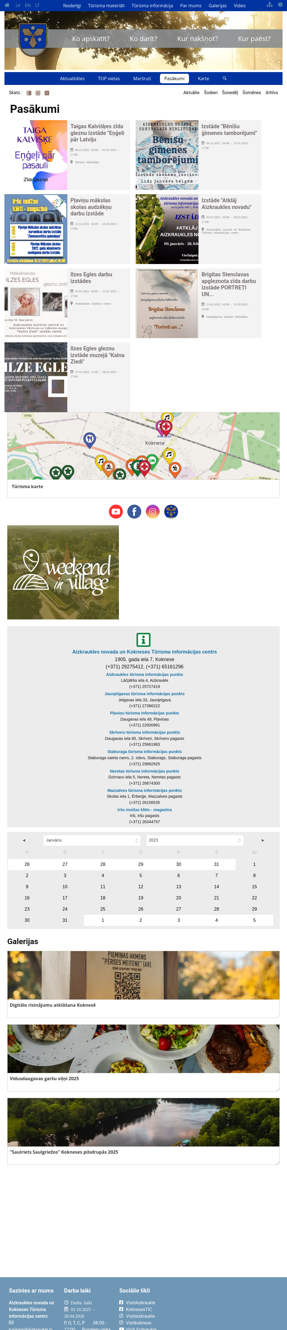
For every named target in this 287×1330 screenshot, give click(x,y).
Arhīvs (272, 92)
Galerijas (218, 6)
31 (216, 864)
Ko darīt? (143, 38)
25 (103, 909)
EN (28, 5)
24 (65, 909)
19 (140, 898)
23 (27, 909)
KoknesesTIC (139, 1309)
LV (18, 5)
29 (140, 864)
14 (216, 886)
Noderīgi (72, 6)
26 (27, 864)
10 (65, 886)
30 (178, 864)
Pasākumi (174, 78)
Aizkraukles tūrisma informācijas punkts (144, 674)
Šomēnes (252, 92)
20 (178, 898)
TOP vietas (109, 78)
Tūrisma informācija (152, 6)
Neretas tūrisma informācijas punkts (145, 771)
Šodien (210, 92)
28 (103, 864)
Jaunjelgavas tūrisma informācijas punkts (145, 694)
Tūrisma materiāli (106, 6)
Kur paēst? (254, 38)
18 (103, 898)
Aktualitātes (72, 78)
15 (254, 886)
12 (140, 886)
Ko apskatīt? (90, 38)
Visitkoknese (138, 1323)
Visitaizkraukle (140, 1316)
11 (103, 886)
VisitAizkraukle (140, 1302)
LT (37, 5)
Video (240, 6)
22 (254, 898)
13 (178, 886)
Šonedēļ (230, 92)
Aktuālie (191, 92)
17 (65, 898)
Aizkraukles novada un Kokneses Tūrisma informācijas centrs (144, 652)
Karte (203, 78)
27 (65, 864)
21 (216, 898)
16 (27, 898)
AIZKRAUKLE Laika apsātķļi (226, 1307)
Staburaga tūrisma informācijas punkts (144, 751)
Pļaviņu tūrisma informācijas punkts (144, 713)
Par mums (191, 6)
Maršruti (142, 78)
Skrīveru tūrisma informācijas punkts (144, 732)
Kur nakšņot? (197, 38)
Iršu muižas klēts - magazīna (145, 810)
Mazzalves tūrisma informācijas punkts (144, 790)
